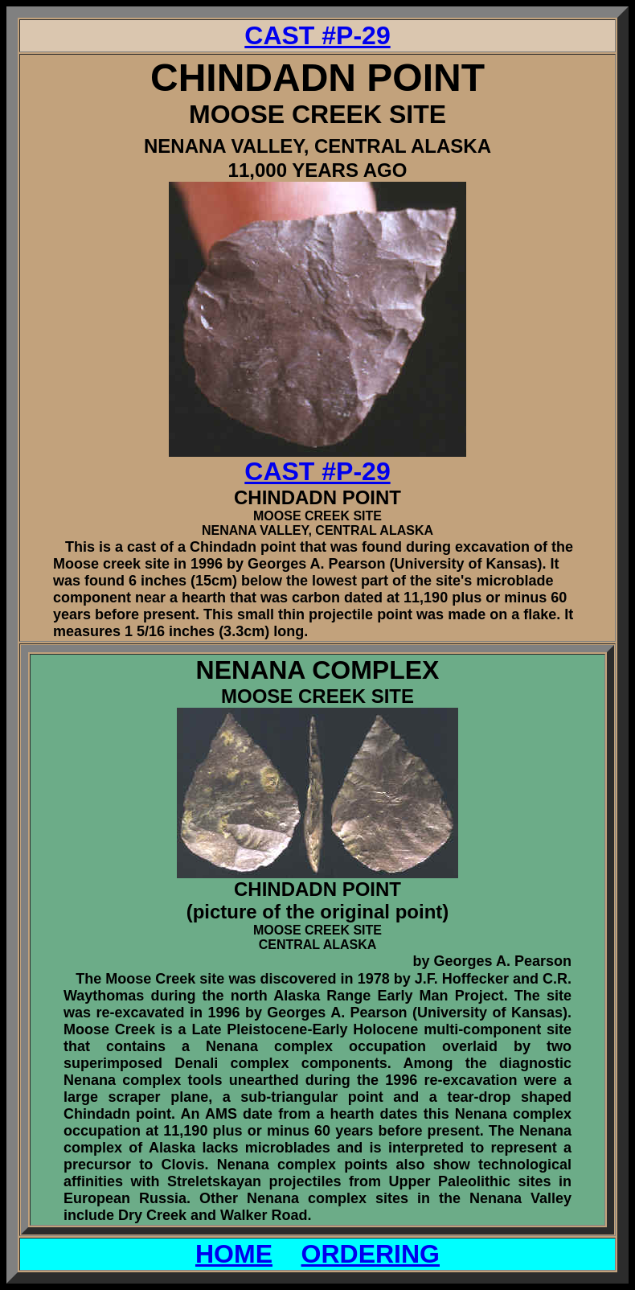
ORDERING (370, 1253)
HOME (233, 1253)
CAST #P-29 (317, 35)
